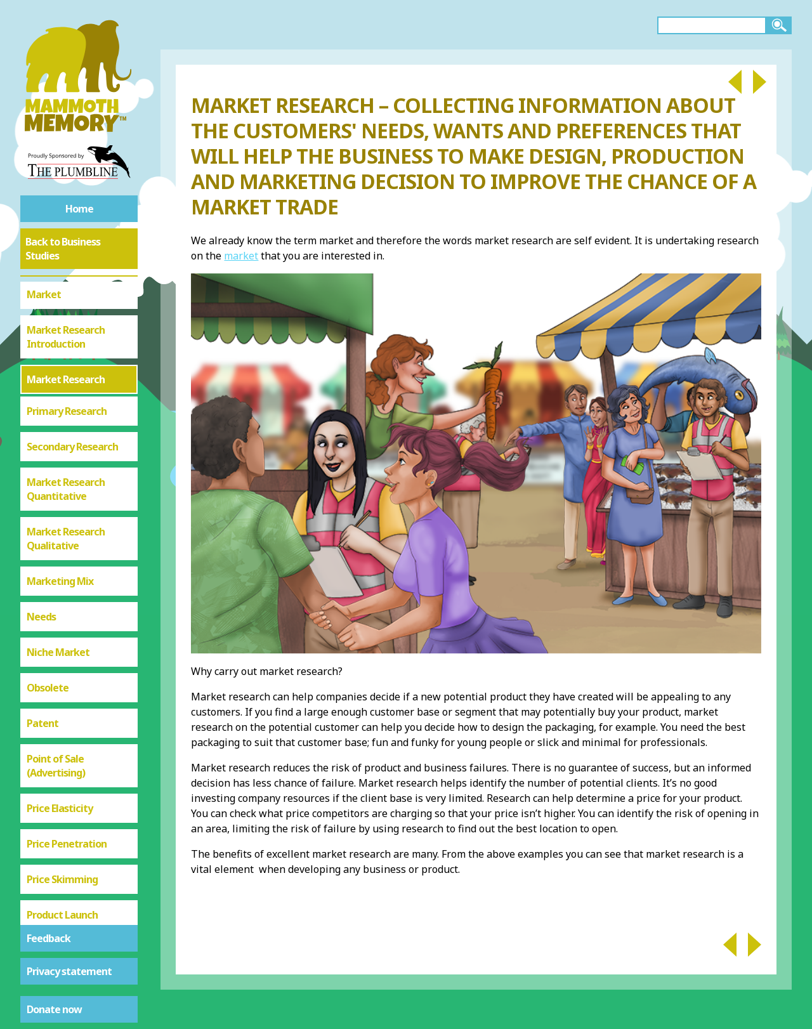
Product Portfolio (66, 867)
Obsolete (48, 605)
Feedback (48, 938)
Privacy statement (69, 971)
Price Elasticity (60, 725)
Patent (42, 640)
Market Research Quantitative (66, 406)
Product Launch (62, 832)
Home (79, 209)
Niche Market (58, 569)
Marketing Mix (60, 498)
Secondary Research (72, 363)
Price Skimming (62, 796)
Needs (41, 534)
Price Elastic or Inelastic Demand (67, 910)
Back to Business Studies (62, 249)
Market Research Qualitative (66, 455)
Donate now (54, 1009)
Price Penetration (67, 761)
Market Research (66, 296)
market (241, 256)
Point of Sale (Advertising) (56, 683)
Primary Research (67, 328)
